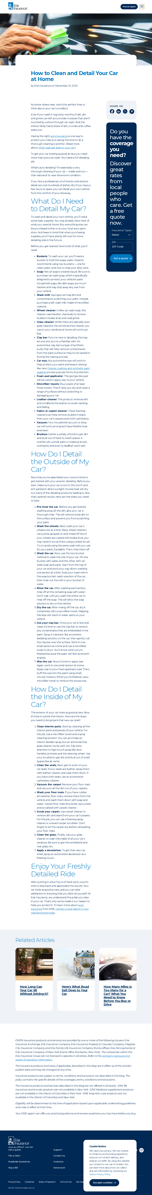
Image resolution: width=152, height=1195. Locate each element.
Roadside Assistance (19, 1161)
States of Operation (47, 1182)
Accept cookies (103, 1182)
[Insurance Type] (121, 235)
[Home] (18, 6)
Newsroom (59, 1167)
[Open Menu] (142, 6)
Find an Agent (129, 6)
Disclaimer (29, 1182)
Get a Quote (14, 1149)
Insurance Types (121, 230)
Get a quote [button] (121, 258)
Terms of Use (66, 1182)
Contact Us (59, 1155)
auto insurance (59, 136)
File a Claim (14, 1155)
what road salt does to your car (57, 147)
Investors (58, 1161)
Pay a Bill (13, 1167)
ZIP (114, 242)
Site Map (79, 1182)
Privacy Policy (14, 1182)
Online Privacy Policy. (100, 1174)
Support (57, 1149)
